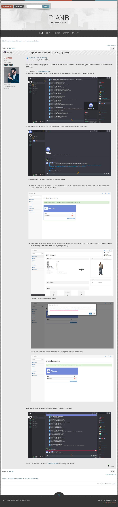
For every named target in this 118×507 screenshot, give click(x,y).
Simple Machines (24, 500)
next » (114, 45)
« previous (109, 45)
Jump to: (98, 483)
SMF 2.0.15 (6, 500)
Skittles (9, 58)
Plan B (59, 19)
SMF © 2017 (15, 500)
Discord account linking (38, 58)
